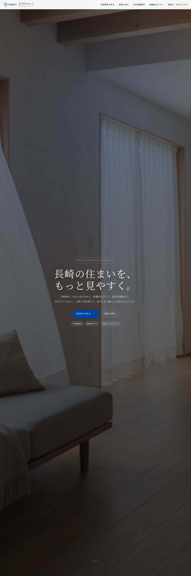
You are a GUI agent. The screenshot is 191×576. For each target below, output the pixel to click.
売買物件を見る (103, 5)
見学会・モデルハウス (172, 5)
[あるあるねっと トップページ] (23, 5)
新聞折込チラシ (151, 5)
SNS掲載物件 (134, 5)
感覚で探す (119, 5)
